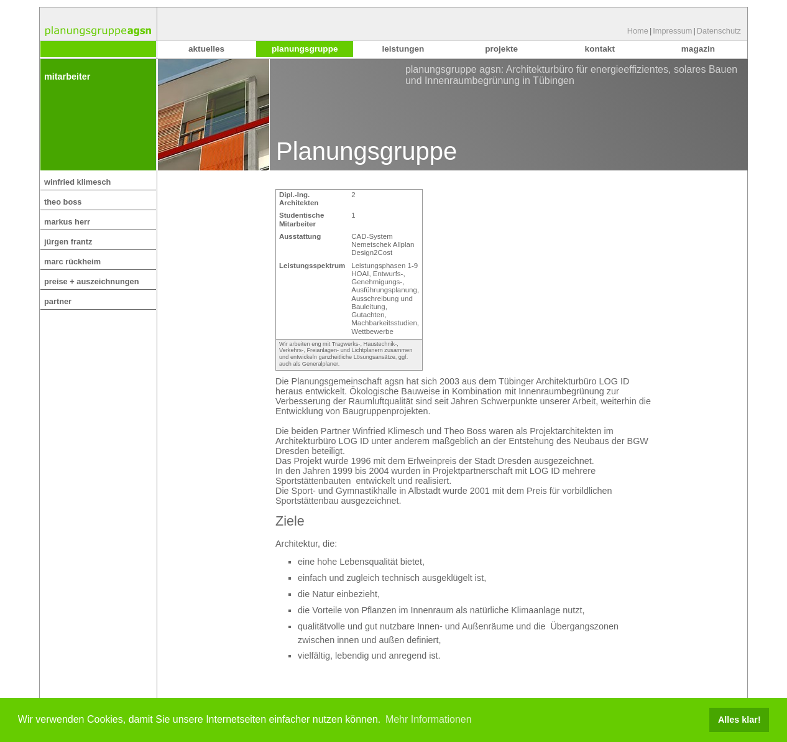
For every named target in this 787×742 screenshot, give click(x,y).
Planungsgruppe (305, 48)
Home (637, 30)
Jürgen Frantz (68, 241)
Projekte (501, 48)
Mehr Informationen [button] (428, 719)
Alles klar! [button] (739, 720)
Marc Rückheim (72, 261)
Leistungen (403, 48)
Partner (57, 301)
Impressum (672, 30)
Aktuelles (206, 48)
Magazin (698, 48)
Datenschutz (719, 30)
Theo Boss (62, 201)
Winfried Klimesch (77, 182)
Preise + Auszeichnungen (91, 281)
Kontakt (600, 48)
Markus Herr (67, 221)
